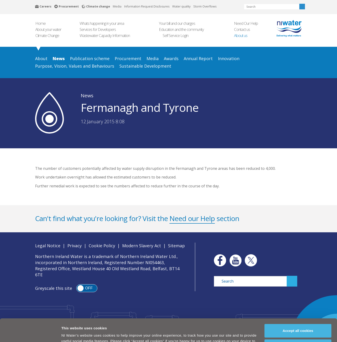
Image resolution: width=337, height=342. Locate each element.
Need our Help (192, 218)
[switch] (86, 288)
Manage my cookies (298, 326)
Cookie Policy (140, 332)
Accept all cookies (298, 311)
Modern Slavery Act (141, 245)
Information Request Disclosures (146, 6)
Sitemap (176, 245)
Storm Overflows (204, 6)
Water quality (181, 6)
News (87, 95)
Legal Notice (47, 245)
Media (117, 6)
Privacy (74, 245)
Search (302, 6)
